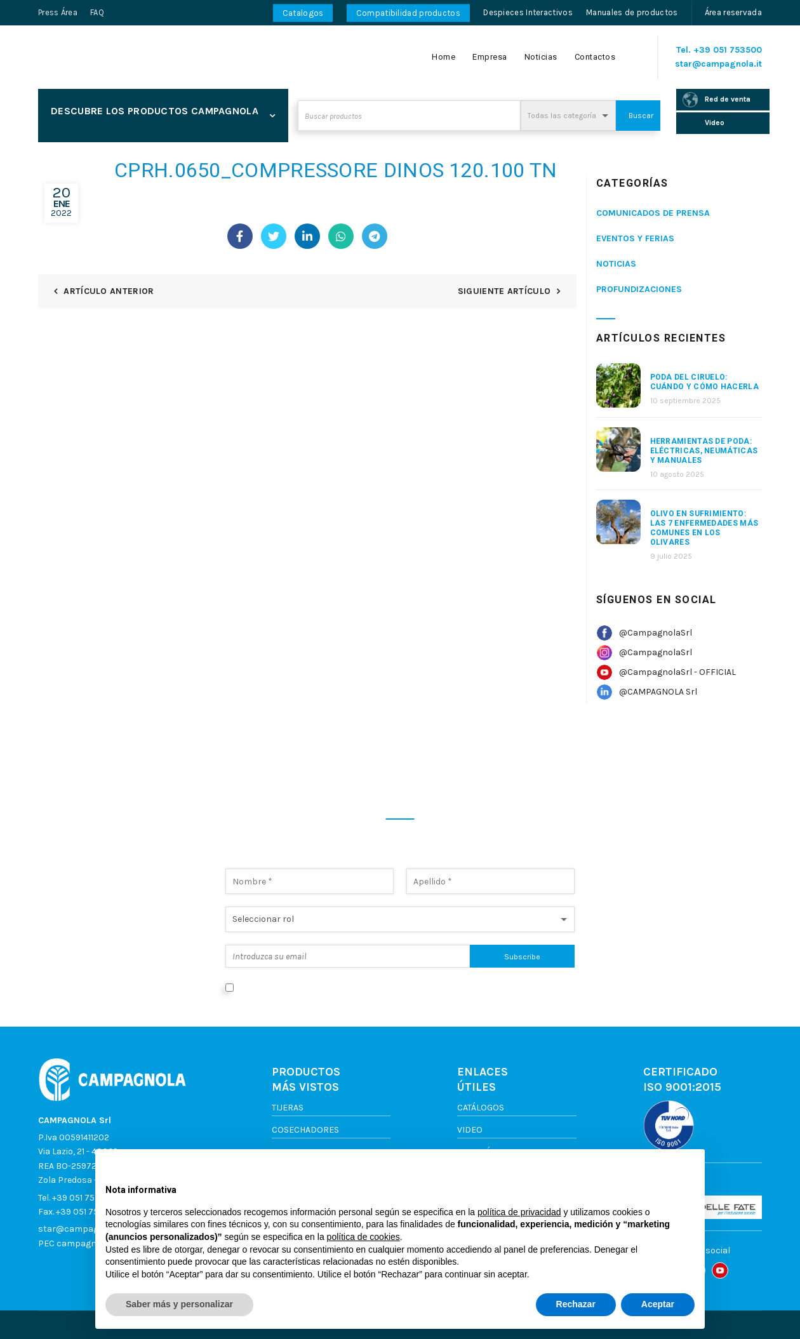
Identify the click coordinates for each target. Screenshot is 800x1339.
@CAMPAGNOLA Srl (658, 691)
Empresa (489, 57)
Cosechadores (305, 1129)
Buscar (641, 115)
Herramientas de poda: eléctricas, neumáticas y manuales (704, 451)
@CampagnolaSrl (655, 632)
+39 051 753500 (727, 49)
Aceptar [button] (657, 1304)
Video (470, 1129)
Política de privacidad (472, 987)
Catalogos (303, 13)
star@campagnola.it (718, 63)
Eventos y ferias (635, 238)
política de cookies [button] (363, 1237)
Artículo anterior (108, 291)
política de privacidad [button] (519, 1212)
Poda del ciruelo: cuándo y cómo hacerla (704, 382)
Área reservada (733, 12)
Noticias (540, 57)
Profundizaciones (639, 289)
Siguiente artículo (504, 291)
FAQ (97, 12)
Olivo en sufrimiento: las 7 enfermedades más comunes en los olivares (704, 528)
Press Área (57, 12)
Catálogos (480, 1107)
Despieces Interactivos (528, 12)
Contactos (595, 57)
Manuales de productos (631, 12)
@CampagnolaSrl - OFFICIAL (677, 672)
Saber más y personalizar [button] (179, 1304)
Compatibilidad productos (408, 13)
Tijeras (287, 1107)
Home (443, 57)
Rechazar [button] (576, 1304)
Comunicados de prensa (653, 213)
